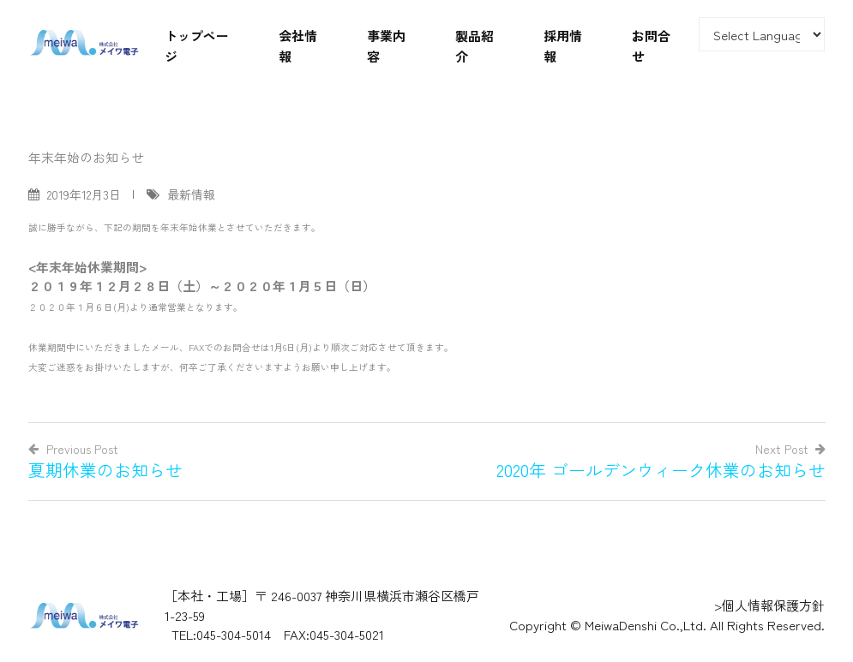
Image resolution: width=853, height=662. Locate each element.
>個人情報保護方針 (769, 605)
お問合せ (651, 46)
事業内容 (386, 46)
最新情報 (191, 194)
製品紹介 (474, 46)
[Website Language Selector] (762, 34)
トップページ (197, 46)
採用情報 (563, 46)
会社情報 (298, 46)
